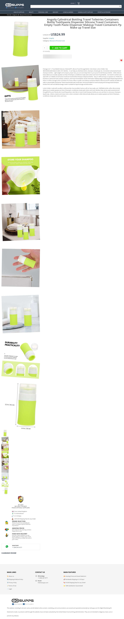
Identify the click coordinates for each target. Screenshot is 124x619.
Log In (72, 3)
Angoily (51, 38)
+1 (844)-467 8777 (17, 547)
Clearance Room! (8, 553)
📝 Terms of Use (11, 586)
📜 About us (10, 576)
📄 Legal (9, 589)
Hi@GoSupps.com (43, 583)
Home (8, 15)
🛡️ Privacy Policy (12, 582)
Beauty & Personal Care (26, 15)
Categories (14, 15)
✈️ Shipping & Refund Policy (15, 579)
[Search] (75, 6)
